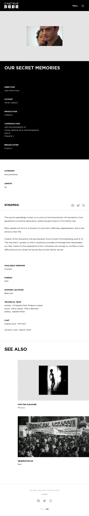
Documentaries (11, 174)
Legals (44, 494)
